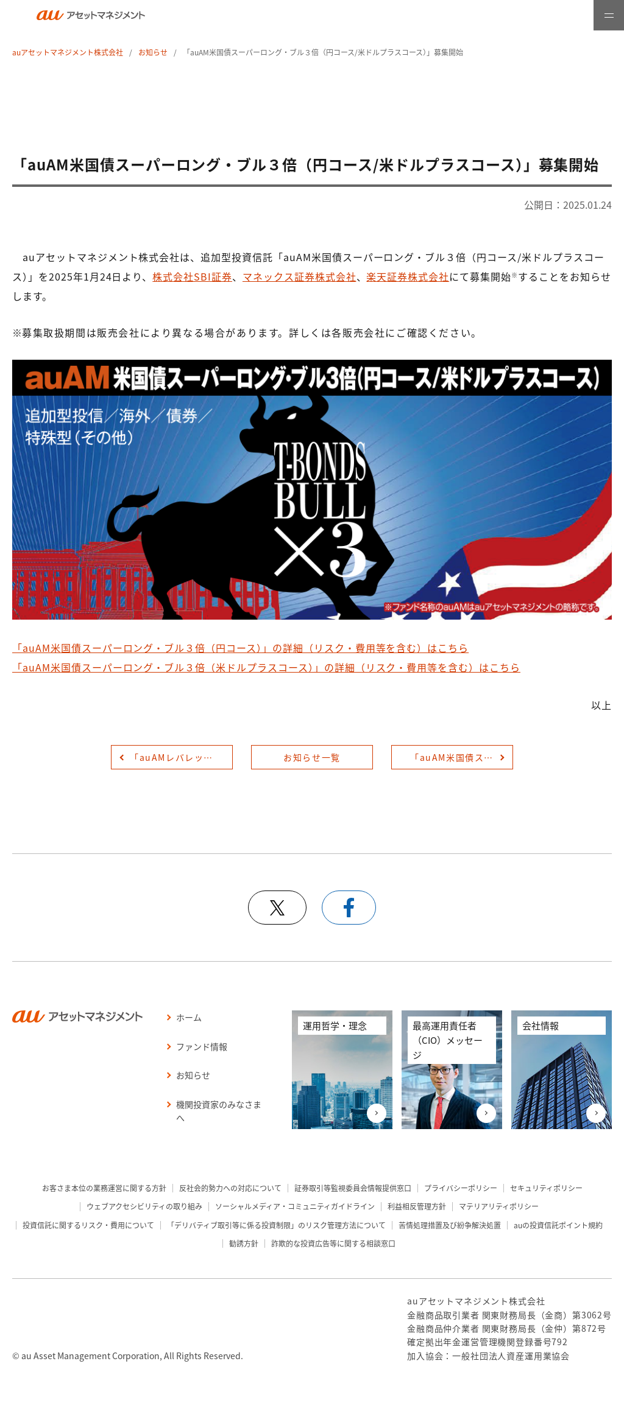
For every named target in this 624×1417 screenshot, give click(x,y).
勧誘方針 (243, 1243)
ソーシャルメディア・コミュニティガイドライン (295, 1206)
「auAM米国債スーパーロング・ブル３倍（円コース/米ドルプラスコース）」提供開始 (461, 757)
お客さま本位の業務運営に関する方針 (104, 1188)
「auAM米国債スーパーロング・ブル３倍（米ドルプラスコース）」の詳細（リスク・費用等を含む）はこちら (266, 667)
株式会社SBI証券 (192, 276)
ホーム (189, 1017)
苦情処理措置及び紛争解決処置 (450, 1225)
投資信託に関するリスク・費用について (88, 1225)
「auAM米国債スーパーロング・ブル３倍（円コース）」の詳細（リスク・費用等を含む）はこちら (240, 647)
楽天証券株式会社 (407, 276)
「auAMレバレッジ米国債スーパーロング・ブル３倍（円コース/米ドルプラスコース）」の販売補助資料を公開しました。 (181, 757)
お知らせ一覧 (312, 757)
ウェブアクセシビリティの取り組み (144, 1206)
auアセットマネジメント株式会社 (67, 52)
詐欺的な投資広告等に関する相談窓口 (333, 1243)
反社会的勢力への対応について (230, 1188)
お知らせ (153, 52)
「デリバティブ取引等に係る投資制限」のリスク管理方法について (276, 1225)
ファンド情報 (201, 1046)
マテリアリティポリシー (499, 1206)
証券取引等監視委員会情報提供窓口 (352, 1188)
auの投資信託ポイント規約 (558, 1225)
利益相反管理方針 (417, 1206)
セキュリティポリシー (546, 1188)
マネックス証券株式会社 (299, 276)
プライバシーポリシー (460, 1188)
